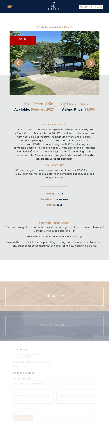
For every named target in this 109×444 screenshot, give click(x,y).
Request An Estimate (90, 7)
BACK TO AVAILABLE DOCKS (54, 26)
